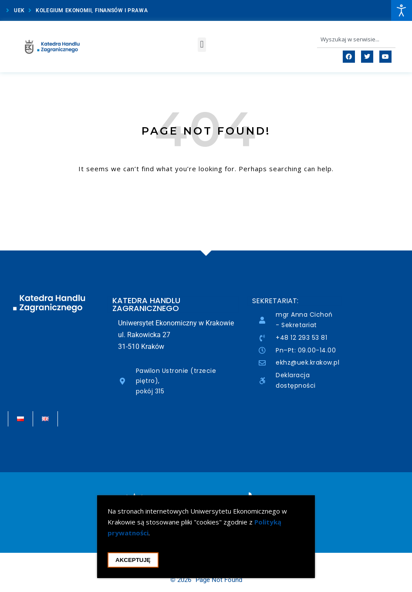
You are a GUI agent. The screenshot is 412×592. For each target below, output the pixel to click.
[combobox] (356, 39)
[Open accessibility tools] (401, 10)
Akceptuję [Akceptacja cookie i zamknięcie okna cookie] (133, 561)
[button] (202, 44)
